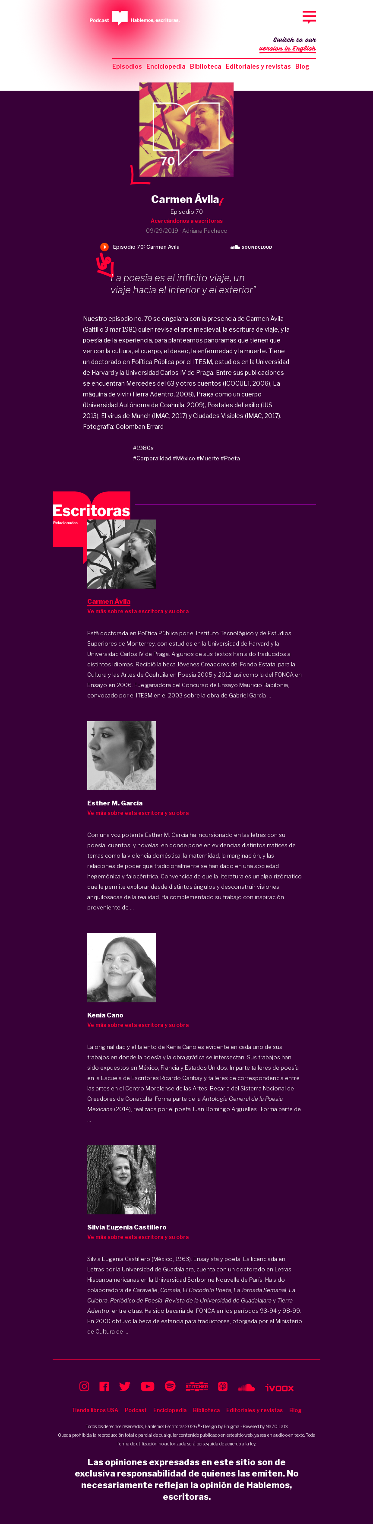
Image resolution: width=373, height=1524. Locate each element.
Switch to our (287, 45)
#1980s (143, 447)
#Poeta (230, 458)
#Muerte (207, 458)
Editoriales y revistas (258, 66)
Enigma (232, 1426)
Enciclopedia (166, 66)
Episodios (127, 66)
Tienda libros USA (94, 1410)
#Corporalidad (152, 458)
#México (184, 458)
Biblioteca (205, 66)
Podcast (136, 1410)
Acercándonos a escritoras (187, 221)
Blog (302, 66)
